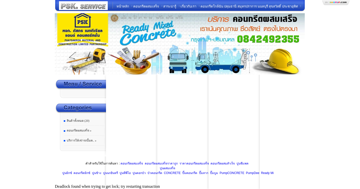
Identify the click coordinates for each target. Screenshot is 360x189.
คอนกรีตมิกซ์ (81, 173)
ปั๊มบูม (213, 173)
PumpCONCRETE (231, 173)
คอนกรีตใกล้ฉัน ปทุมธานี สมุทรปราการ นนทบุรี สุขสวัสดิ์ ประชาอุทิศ (249, 6)
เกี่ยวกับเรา (188, 6)
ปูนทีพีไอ (125, 173)
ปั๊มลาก (203, 173)
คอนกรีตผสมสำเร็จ (222, 163)
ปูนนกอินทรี (110, 173)
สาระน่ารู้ (169, 6)
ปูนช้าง (96, 173)
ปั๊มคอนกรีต (189, 173)
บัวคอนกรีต (154, 173)
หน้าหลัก (122, 6)
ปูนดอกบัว (139, 173)
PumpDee (252, 173)
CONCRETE (172, 173)
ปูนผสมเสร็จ (167, 168)
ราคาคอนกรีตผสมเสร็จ (193, 163)
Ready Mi (267, 173)
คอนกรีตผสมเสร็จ (146, 6)
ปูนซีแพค (242, 163)
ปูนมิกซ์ (66, 173)
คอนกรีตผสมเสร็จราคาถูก (161, 163)
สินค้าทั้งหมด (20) (78, 120)
